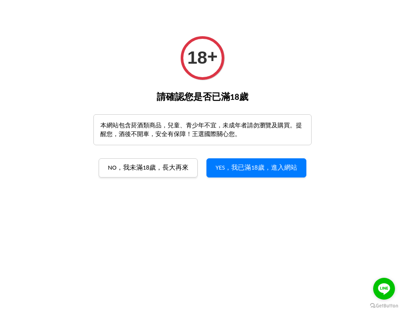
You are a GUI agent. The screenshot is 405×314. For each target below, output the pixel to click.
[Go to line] (384, 289)
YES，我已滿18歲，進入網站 (256, 167)
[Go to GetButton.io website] (384, 305)
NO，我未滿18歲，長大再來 (148, 167)
